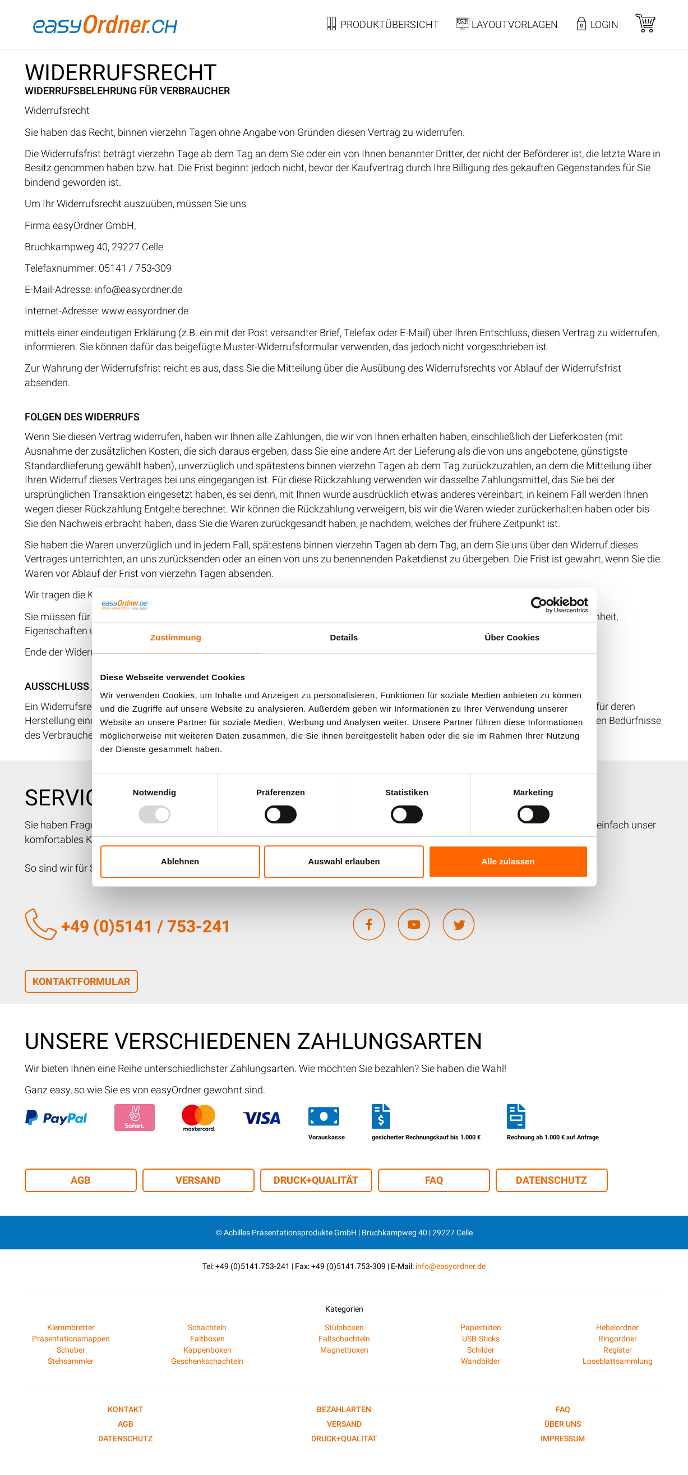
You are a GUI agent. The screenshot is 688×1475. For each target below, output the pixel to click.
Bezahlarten (344, 1409)
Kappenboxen (207, 1349)
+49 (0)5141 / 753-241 (128, 926)
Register (617, 1349)
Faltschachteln (344, 1338)
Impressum (563, 1438)
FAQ (434, 1180)
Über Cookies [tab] (512, 637)
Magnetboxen (344, 1349)
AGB (80, 1180)
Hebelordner (617, 1327)
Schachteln (207, 1327)
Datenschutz (551, 1180)
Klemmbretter (71, 1327)
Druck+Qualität (316, 1180)
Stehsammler (71, 1361)
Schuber (71, 1349)
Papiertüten (480, 1327)
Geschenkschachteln (207, 1361)
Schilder (481, 1349)
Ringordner (617, 1338)
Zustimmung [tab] (175, 637)
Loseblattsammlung (618, 1361)
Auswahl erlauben (344, 861)
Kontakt (126, 1409)
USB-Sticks (481, 1338)
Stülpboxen (344, 1327)
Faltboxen (207, 1338)
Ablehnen (180, 861)
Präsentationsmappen (71, 1338)
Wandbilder (480, 1361)
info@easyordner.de (450, 1266)
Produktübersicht (382, 25)
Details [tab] (344, 637)
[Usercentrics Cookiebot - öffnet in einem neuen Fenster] (539, 605)
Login (596, 25)
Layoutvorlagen (507, 25)
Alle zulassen (507, 861)
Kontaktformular (81, 981)
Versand (198, 1180)
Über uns (562, 1423)
